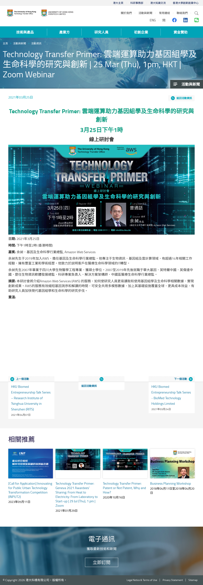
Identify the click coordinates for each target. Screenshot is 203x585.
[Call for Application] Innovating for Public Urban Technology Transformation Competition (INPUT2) (30, 490)
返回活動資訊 (184, 98)
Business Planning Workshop (170, 483)
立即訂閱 (101, 562)
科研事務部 (136, 3)
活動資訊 (36, 43)
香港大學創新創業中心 (186, 3)
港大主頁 (118, 3)
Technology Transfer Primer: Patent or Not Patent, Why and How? (124, 487)
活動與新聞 (19, 43)
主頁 (5, 43)
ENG (153, 20)
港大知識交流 (158, 3)
